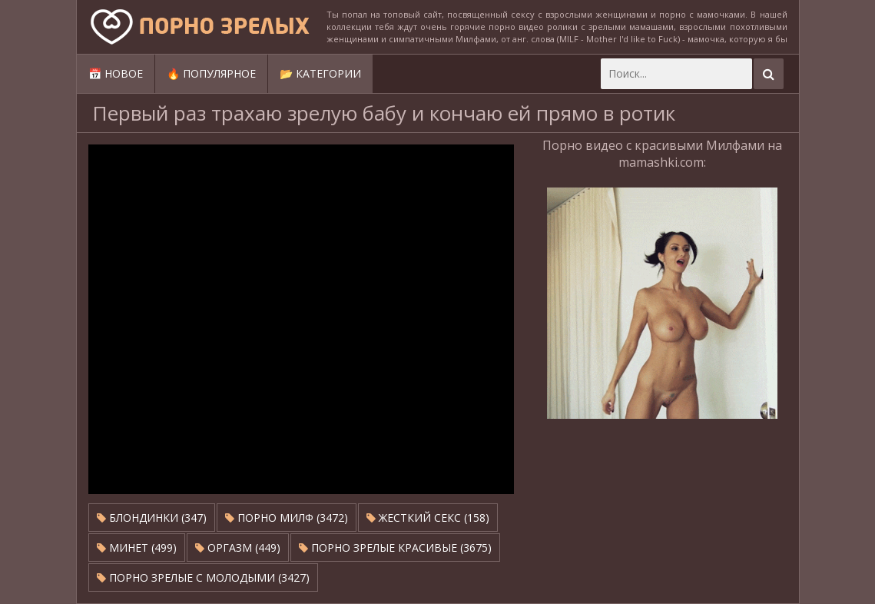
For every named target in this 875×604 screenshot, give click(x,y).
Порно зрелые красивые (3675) (395, 547)
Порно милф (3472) (286, 517)
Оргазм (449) (237, 547)
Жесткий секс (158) (427, 517)
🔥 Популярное (211, 73)
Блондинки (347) (152, 517)
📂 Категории (320, 73)
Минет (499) (137, 547)
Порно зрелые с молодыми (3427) (203, 577)
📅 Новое (115, 73)
